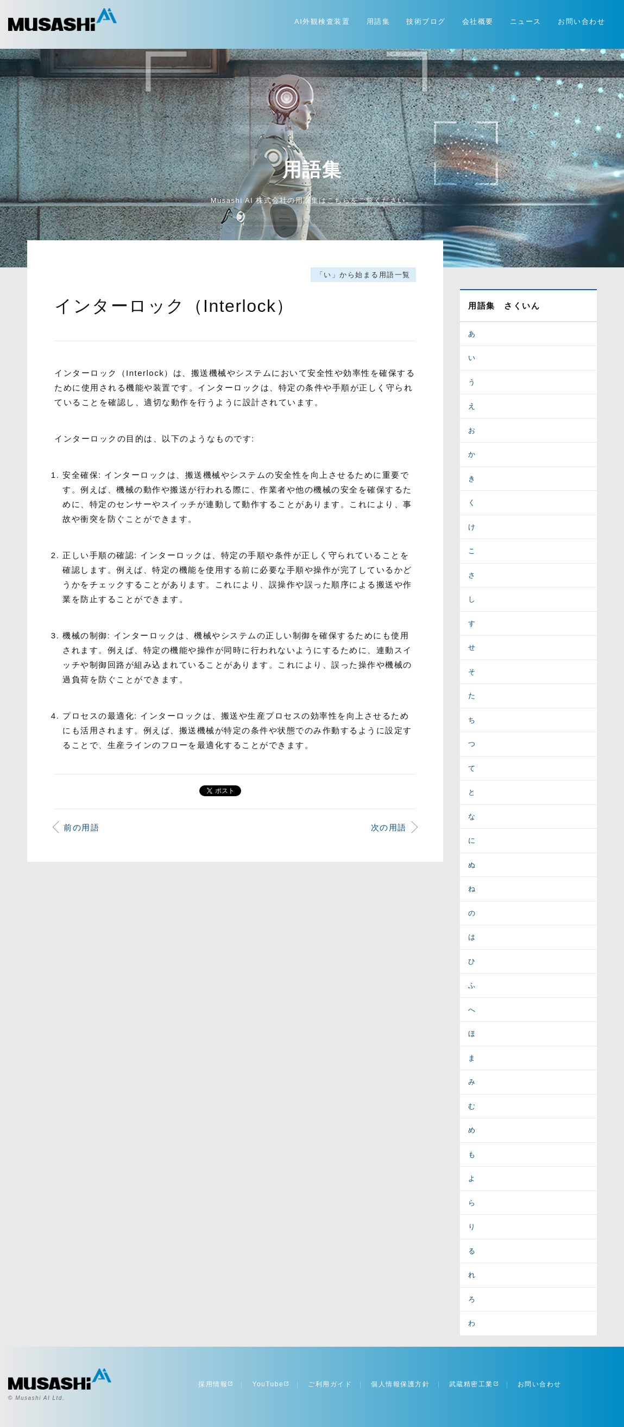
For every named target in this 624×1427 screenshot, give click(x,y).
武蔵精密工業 (474, 1384)
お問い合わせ (581, 21)
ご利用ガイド (330, 1384)
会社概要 (478, 21)
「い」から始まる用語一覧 (363, 275)
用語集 (378, 21)
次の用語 (389, 827)
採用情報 (215, 1384)
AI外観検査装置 (322, 21)
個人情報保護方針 (400, 1384)
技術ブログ (426, 21)
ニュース (525, 21)
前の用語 (81, 827)
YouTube (270, 1384)
